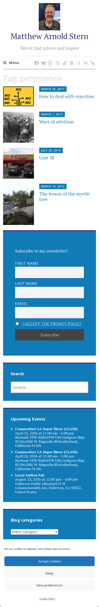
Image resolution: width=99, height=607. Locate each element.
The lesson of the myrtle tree (64, 196)
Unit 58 (46, 158)
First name (27, 263)
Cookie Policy (47, 598)
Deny (49, 573)
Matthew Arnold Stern (49, 36)
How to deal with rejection (66, 96)
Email (21, 303)
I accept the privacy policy (52, 323)
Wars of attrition (56, 122)
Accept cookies (49, 561)
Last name (26, 283)
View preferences (49, 585)
